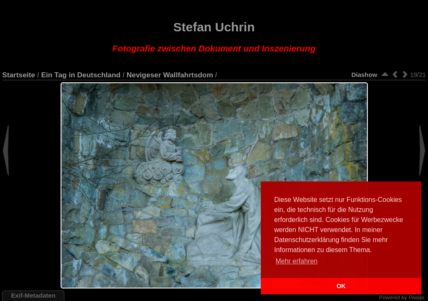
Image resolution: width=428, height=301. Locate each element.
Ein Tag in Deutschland (80, 75)
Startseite (18, 75)
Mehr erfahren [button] (296, 261)
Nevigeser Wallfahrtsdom (170, 75)
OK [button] (341, 286)
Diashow (364, 74)
